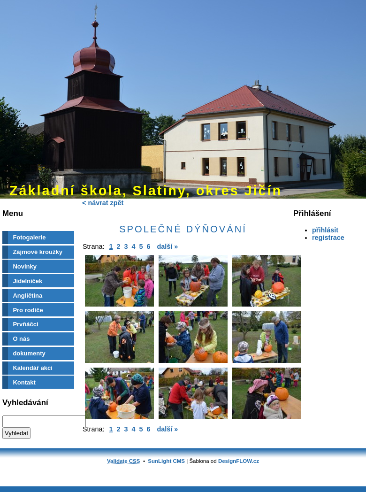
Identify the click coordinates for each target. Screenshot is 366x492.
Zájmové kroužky (37, 251)
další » (167, 246)
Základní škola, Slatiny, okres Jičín (145, 190)
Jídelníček (27, 280)
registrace (328, 237)
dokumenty (29, 353)
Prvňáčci (25, 324)
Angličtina (27, 295)
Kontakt (24, 382)
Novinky (25, 266)
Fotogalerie (29, 237)
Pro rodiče (28, 310)
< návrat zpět (102, 203)
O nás (21, 338)
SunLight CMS (166, 461)
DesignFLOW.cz (238, 461)
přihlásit (325, 230)
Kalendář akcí (33, 367)
